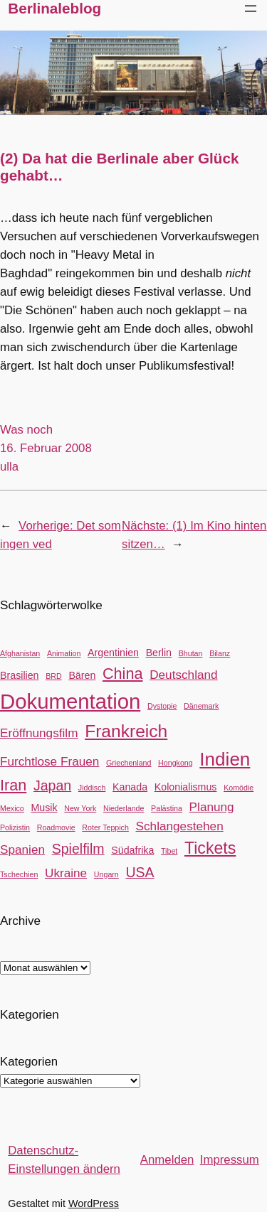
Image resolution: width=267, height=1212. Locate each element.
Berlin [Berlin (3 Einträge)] (159, 652)
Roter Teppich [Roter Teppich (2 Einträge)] (105, 827)
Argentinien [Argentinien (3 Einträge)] (113, 652)
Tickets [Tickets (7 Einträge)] (210, 848)
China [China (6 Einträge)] (122, 673)
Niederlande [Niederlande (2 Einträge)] (123, 808)
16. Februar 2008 (46, 448)
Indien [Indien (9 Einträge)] (224, 759)
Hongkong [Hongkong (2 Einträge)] (175, 762)
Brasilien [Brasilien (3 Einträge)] (19, 675)
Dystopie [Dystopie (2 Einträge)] (162, 706)
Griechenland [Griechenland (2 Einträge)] (128, 762)
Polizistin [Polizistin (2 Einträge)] (15, 827)
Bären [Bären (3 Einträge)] (81, 675)
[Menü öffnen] (250, 8)
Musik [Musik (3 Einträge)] (44, 807)
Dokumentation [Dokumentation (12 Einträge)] (70, 701)
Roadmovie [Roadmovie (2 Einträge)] (56, 827)
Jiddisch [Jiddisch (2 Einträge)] (92, 787)
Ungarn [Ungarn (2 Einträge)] (106, 874)
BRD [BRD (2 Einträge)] (54, 676)
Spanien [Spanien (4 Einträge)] (22, 849)
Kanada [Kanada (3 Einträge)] (129, 787)
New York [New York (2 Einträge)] (80, 808)
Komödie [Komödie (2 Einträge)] (238, 787)
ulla (9, 466)
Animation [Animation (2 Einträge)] (63, 653)
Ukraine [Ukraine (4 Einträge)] (66, 873)
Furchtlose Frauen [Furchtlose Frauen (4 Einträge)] (49, 761)
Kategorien (29, 1061)
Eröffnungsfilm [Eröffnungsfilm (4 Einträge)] (39, 733)
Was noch (26, 429)
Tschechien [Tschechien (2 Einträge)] (19, 874)
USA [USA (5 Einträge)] (139, 872)
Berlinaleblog (54, 8)
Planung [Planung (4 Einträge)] (211, 807)
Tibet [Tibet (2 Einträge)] (169, 851)
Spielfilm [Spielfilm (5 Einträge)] (78, 849)
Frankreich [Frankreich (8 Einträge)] (126, 731)
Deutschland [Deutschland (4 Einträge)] (183, 674)
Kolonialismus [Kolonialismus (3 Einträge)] (186, 787)
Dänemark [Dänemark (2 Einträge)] (201, 706)
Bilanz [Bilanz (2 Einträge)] (219, 653)
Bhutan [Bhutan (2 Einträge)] (191, 653)
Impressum (229, 1160)
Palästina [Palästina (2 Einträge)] (166, 808)
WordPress (93, 1203)
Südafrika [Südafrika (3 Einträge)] (132, 850)
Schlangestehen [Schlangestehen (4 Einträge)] (180, 826)
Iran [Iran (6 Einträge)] (13, 785)
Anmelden (167, 1160)
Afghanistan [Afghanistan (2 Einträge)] (20, 653)
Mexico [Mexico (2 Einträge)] (12, 808)
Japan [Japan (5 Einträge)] (52, 785)
